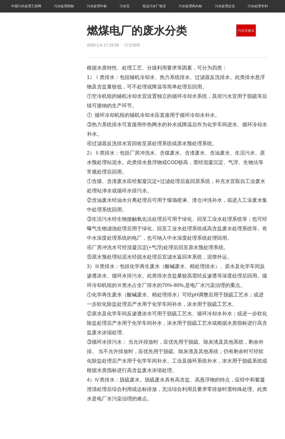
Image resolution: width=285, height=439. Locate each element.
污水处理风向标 (190, 6)
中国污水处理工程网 (26, 6)
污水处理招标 (64, 6)
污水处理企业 (225, 6)
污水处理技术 (269, 31)
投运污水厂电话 (154, 6)
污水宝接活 (246, 31)
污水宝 (125, 6)
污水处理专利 (258, 6)
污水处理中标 (97, 6)
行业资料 (17, 18)
